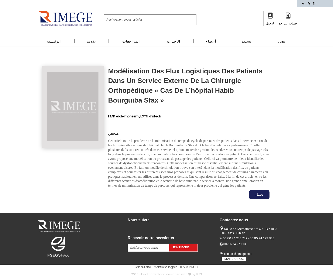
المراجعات (131, 41)
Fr (309, 3)
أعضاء (211, 41)
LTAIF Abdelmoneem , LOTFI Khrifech (134, 116)
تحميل (259, 195)
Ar (304, 3)
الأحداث (173, 41)
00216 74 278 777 (235, 238)
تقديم (91, 41)
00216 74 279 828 (262, 238)
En (314, 3)
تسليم (246, 41)
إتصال (282, 41)
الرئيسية (54, 41)
